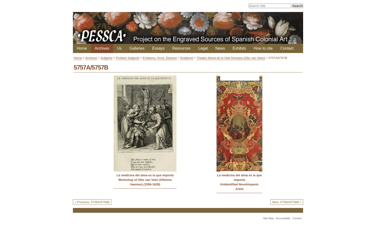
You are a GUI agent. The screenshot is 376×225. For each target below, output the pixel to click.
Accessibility (283, 218)
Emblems (186, 58)
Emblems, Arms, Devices (160, 58)
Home (82, 48)
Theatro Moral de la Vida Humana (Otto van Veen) (231, 58)
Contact (287, 48)
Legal (203, 48)
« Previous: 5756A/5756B (92, 202)
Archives (102, 48)
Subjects (106, 58)
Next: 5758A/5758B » (286, 202)
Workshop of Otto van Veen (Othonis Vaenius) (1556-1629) (145, 182)
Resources (181, 48)
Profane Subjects (127, 58)
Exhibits (239, 48)
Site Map (268, 218)
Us (119, 48)
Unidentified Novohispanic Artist (239, 187)
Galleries (137, 48)
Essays (158, 48)
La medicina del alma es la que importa (145, 175)
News (220, 48)
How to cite (263, 48)
